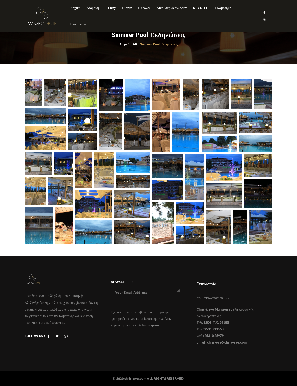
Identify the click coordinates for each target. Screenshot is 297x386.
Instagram (264, 20)
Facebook (264, 12)
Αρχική (124, 44)
